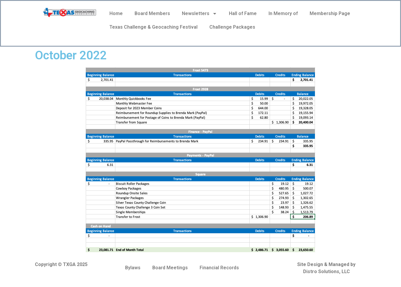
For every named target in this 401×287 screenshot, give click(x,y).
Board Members (152, 13)
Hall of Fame (243, 13)
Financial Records (219, 267)
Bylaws (132, 267)
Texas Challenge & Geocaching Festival (153, 27)
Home (116, 13)
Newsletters (199, 13)
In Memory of (283, 13)
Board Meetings (170, 267)
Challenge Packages (232, 27)
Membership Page (330, 13)
